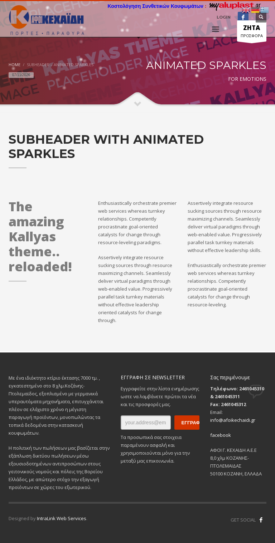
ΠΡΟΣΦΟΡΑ (251, 32)
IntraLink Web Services (61, 518)
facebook (220, 435)
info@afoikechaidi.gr (232, 420)
